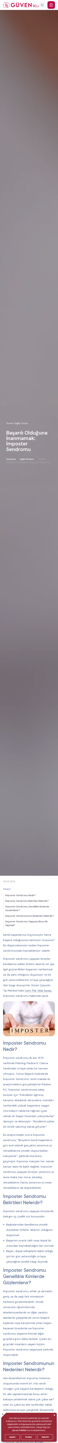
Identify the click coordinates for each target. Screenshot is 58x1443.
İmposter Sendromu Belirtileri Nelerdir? (27, 901)
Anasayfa (11, 459)
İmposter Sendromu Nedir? (20, 895)
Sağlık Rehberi (26, 459)
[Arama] (42, 5)
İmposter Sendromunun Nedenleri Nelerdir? (29, 915)
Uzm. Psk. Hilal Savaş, (38, 990)
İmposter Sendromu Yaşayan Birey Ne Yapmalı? (26, 923)
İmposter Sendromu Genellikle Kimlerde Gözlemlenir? (27, 908)
